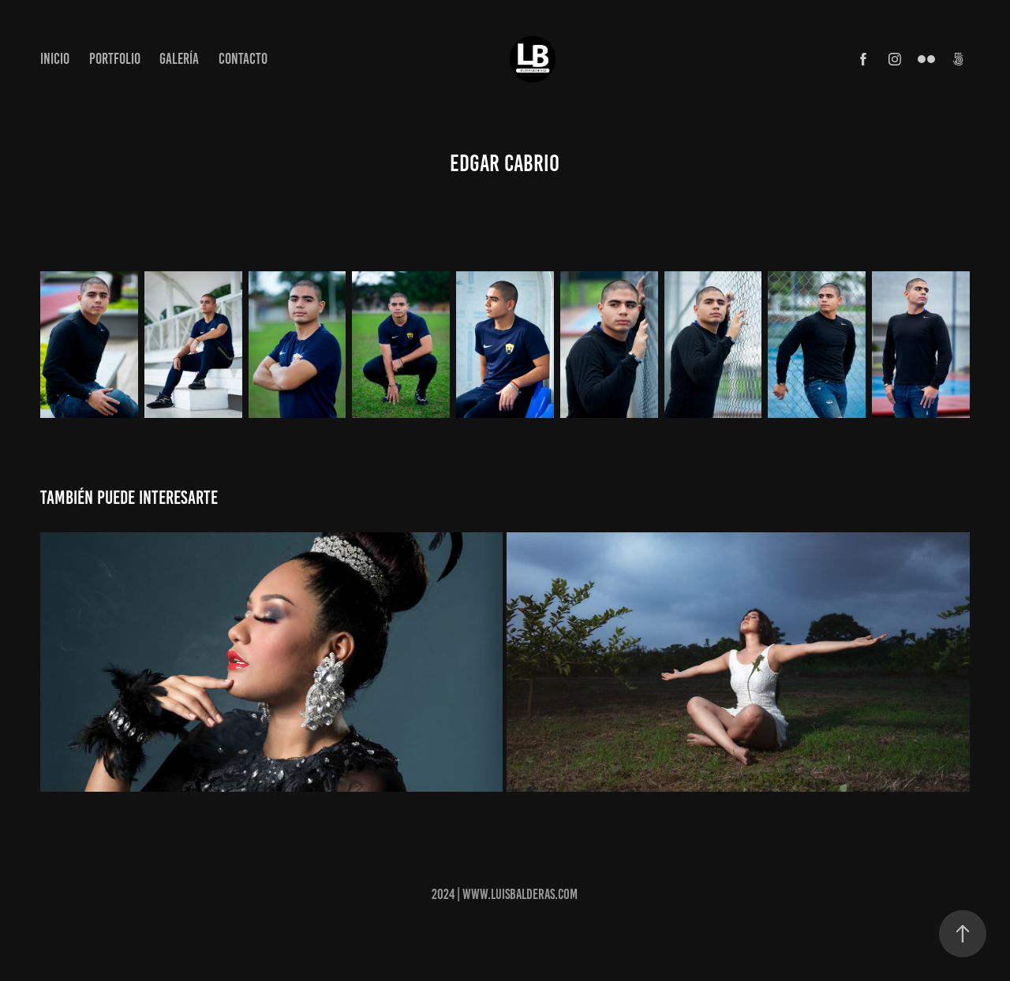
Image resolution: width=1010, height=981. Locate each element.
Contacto (243, 58)
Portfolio (114, 58)
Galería (179, 58)
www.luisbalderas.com (520, 894)
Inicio (54, 58)
